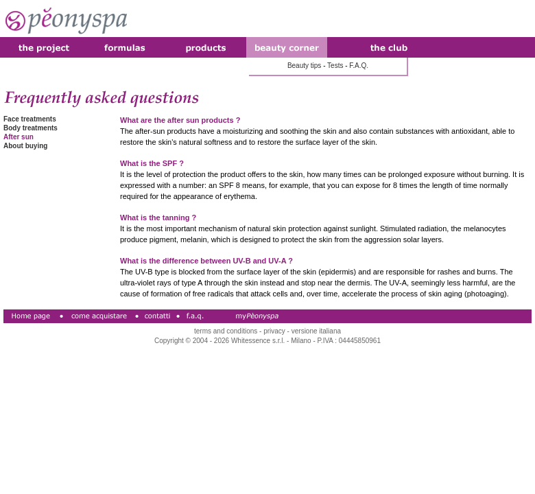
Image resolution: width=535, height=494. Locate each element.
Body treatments (30, 128)
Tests (335, 65)
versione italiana (316, 331)
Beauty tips (304, 65)
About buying (25, 146)
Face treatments (29, 119)
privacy (274, 331)
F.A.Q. (358, 65)
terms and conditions (225, 331)
